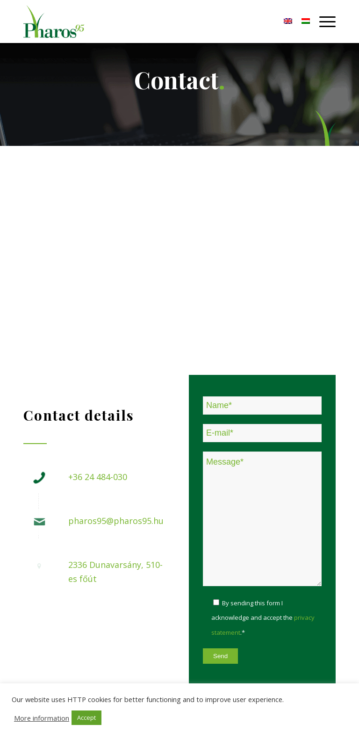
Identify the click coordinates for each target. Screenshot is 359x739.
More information (41, 718)
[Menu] (323, 21)
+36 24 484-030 (97, 476)
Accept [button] (86, 717)
